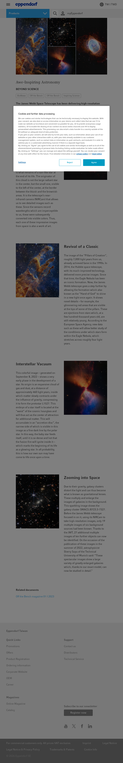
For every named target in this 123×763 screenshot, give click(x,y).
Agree (94, 162)
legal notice (97, 154)
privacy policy (82, 154)
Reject (70, 162)
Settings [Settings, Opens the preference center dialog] (22, 162)
